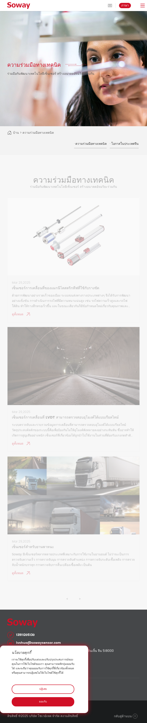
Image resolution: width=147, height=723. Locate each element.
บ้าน (16, 132)
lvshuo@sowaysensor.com (38, 642)
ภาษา (125, 5)
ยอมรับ (43, 702)
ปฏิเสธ (43, 689)
